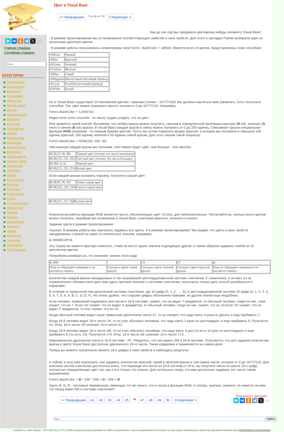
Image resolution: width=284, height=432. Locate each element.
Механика (14, 152)
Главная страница (17, 48)
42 (101, 400)
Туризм (12, 212)
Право (11, 175)
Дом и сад (14, 100)
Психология (15, 180)
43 (110, 400)
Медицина (14, 142)
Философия (15, 222)
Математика (15, 138)
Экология (13, 240)
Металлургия (16, 147)
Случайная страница (19, 52)
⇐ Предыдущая (72, 17)
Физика (12, 217)
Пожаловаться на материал (254, 430)
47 (142, 400)
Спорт (11, 198)
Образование (16, 156)
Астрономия (15, 86)
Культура (13, 124)
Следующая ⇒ (120, 17)
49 (159, 400)
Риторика (13, 189)
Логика (12, 133)
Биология (13, 91)
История (13, 119)
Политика (14, 170)
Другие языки (16, 105)
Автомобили (16, 82)
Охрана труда (17, 161)
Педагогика (15, 166)
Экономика (15, 245)
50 (168, 400)
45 (127, 400)
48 (151, 400)
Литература (15, 128)
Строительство (17, 203)
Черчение (14, 236)
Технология (15, 208)
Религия (13, 184)
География (14, 96)
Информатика (17, 114)
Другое (12, 110)
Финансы (13, 226)
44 (118, 400)
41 (92, 400)
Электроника (16, 249)
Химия (11, 231)
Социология (15, 194)
